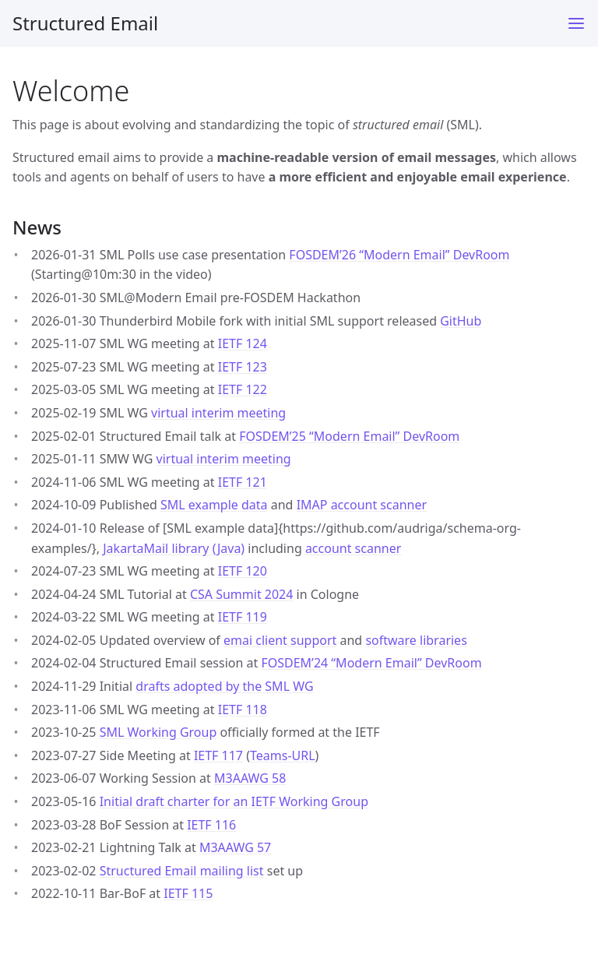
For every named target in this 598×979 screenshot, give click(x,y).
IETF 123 (242, 366)
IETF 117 (218, 755)
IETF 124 (242, 343)
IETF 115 (188, 893)
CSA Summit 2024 (242, 594)
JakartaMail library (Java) (173, 548)
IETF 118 (242, 709)
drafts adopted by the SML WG (224, 686)
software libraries (415, 640)
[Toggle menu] (576, 23)
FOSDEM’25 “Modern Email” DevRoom (349, 436)
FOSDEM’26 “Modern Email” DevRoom (399, 254)
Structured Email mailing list (182, 870)
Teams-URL (282, 755)
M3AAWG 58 (250, 778)
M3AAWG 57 (235, 847)
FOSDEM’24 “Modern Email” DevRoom (371, 662)
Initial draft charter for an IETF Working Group (234, 801)
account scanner (353, 548)
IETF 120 (242, 570)
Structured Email (85, 23)
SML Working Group (158, 732)
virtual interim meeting (218, 412)
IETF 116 (211, 824)
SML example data (214, 504)
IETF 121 (242, 482)
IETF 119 (242, 616)
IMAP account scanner (362, 504)
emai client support (279, 640)
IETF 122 (242, 389)
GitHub (460, 320)
